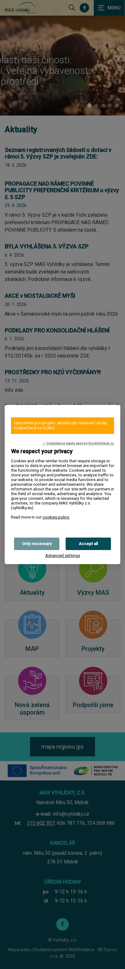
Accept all (88, 543)
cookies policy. (56, 517)
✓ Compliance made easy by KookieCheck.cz (78, 443)
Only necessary (37, 543)
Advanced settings (62, 555)
